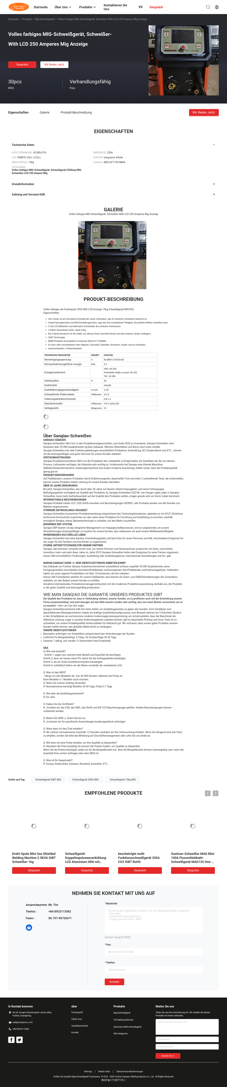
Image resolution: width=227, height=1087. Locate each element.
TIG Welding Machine (123, 1020)
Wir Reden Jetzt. (54, 64)
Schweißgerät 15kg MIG (123, 779)
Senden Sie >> (168, 1056)
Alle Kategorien (121, 1033)
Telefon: (110, 962)
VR (140, 7)
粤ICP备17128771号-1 (113, 1080)
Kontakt (114, 981)
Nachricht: (112, 903)
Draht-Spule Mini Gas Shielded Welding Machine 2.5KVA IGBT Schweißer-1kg (34, 858)
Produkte (27, 19)
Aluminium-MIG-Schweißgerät (127, 1027)
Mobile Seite (104, 1071)
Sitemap (88, 1071)
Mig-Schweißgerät (44, 19)
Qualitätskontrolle (79, 1026)
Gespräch (22, 64)
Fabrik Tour (76, 1019)
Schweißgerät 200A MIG (85, 779)
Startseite (13, 19)
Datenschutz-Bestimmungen (129, 1071)
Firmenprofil (77, 1012)
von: (108, 944)
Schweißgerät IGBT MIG (48, 779)
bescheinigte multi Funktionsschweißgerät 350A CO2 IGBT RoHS (139, 858)
